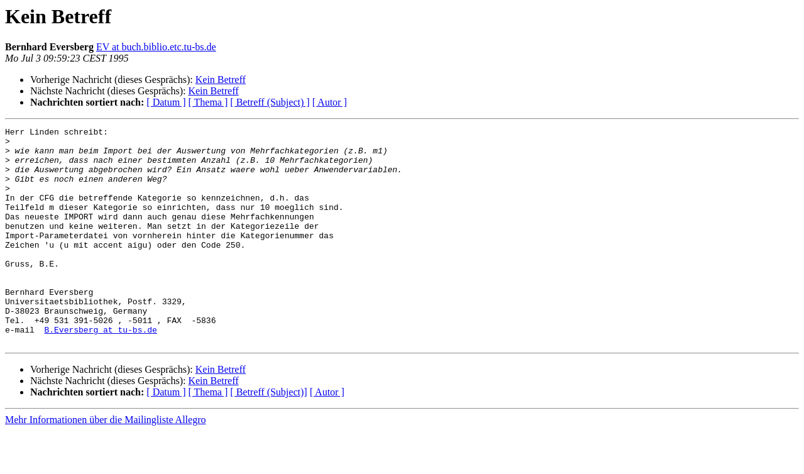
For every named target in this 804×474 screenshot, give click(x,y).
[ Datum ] (165, 102)
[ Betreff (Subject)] (268, 435)
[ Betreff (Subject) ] (269, 102)
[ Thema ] (208, 102)
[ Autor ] (329, 102)
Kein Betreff (220, 79)
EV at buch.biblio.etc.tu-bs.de (156, 46)
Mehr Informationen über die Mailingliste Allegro (105, 463)
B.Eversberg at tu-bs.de (100, 371)
